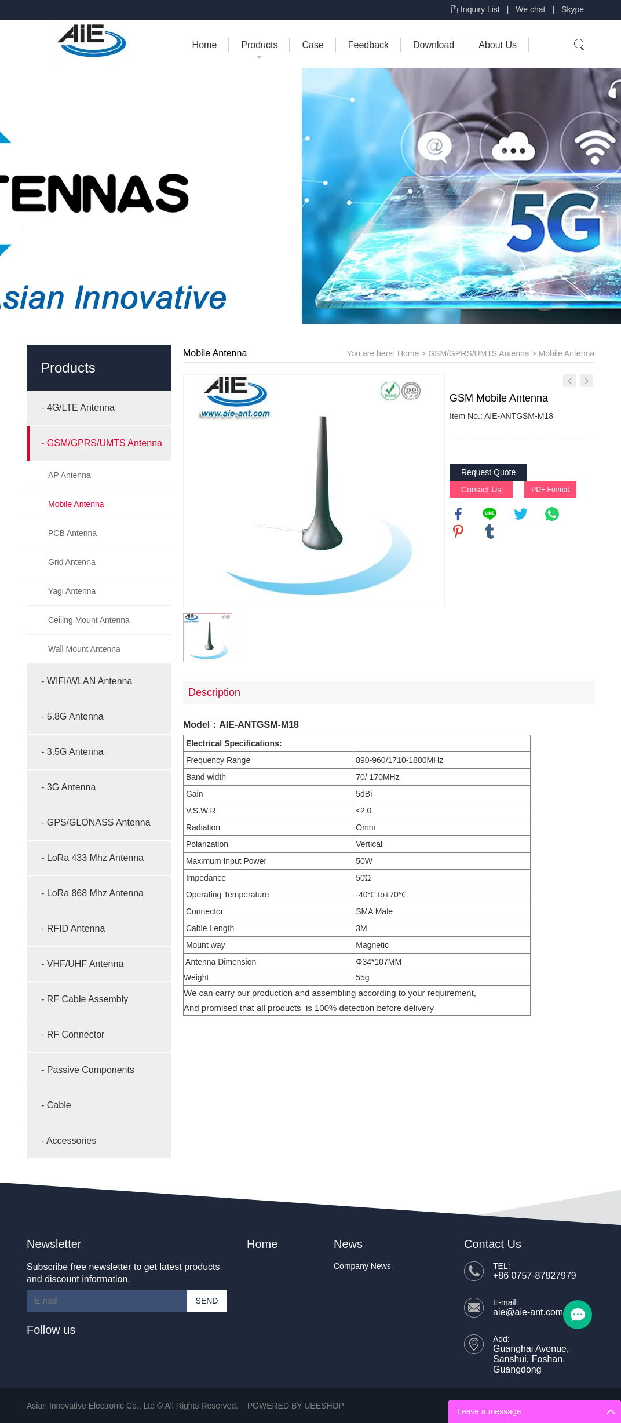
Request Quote (488, 472)
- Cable (56, 1105)
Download (433, 45)
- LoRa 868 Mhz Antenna (92, 893)
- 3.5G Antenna (72, 752)
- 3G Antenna (68, 787)
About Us (497, 45)
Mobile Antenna (76, 504)
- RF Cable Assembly (84, 999)
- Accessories (68, 1140)
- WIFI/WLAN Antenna (86, 681)
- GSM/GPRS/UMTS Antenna (101, 443)
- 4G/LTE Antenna (78, 408)
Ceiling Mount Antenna (89, 620)
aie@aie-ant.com (528, 1312)
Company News (362, 1266)
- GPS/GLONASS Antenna (96, 822)
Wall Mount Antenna (84, 649)
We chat (530, 9)
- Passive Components (87, 1070)
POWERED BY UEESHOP (295, 1405)
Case (312, 45)
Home (204, 45)
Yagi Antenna (72, 591)
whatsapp (552, 514)
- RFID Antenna (73, 928)
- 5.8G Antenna (72, 716)
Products (259, 45)
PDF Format (550, 490)
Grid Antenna (72, 562)
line (489, 514)
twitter (520, 514)
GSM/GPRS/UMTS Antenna (478, 353)
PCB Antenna (72, 533)
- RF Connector (72, 1034)
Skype (572, 9)
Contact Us (481, 489)
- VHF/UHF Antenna (82, 964)
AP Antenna (69, 475)
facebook (458, 514)
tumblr (489, 531)
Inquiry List (480, 9)
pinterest (458, 531)
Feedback (368, 45)
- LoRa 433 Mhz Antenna (92, 858)
